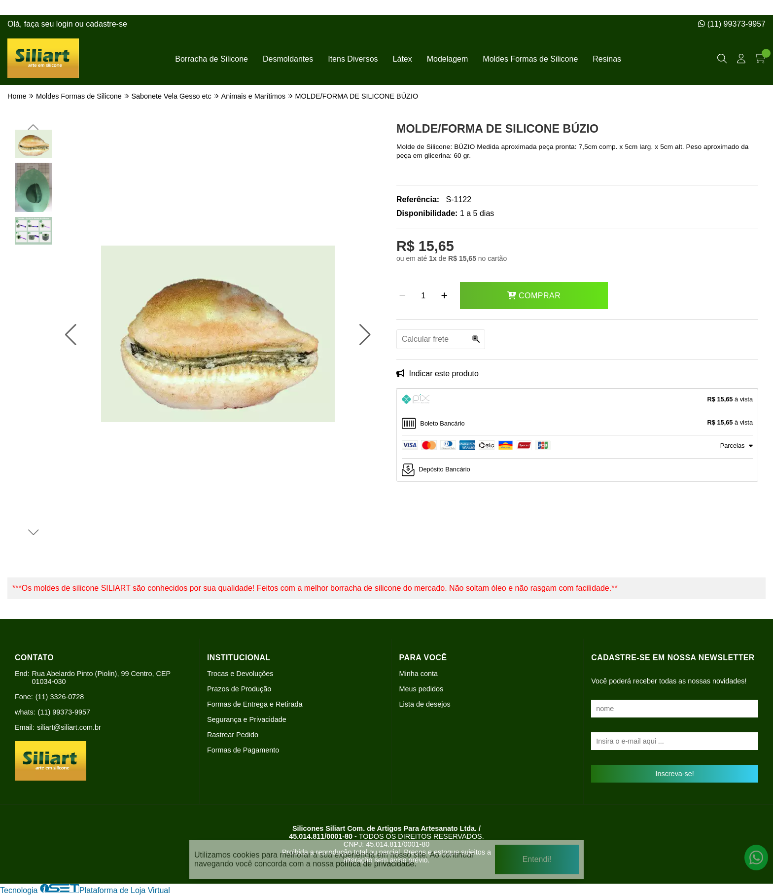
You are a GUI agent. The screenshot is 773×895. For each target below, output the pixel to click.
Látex (402, 59)
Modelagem (447, 59)
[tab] (577, 400)
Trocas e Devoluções (240, 674)
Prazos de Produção (239, 689)
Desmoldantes (288, 59)
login (65, 24)
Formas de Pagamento (243, 750)
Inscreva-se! (674, 774)
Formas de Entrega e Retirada (255, 704)
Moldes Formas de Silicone (530, 59)
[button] (70, 335)
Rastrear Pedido (232, 735)
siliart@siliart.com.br (69, 727)
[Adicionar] (444, 296)
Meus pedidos (421, 689)
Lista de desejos (425, 704)
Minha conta (418, 674)
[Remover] (402, 296)
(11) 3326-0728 (59, 697)
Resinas (607, 59)
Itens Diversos (353, 59)
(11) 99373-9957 (732, 24)
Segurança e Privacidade (246, 719)
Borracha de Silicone (211, 59)
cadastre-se (106, 24)
